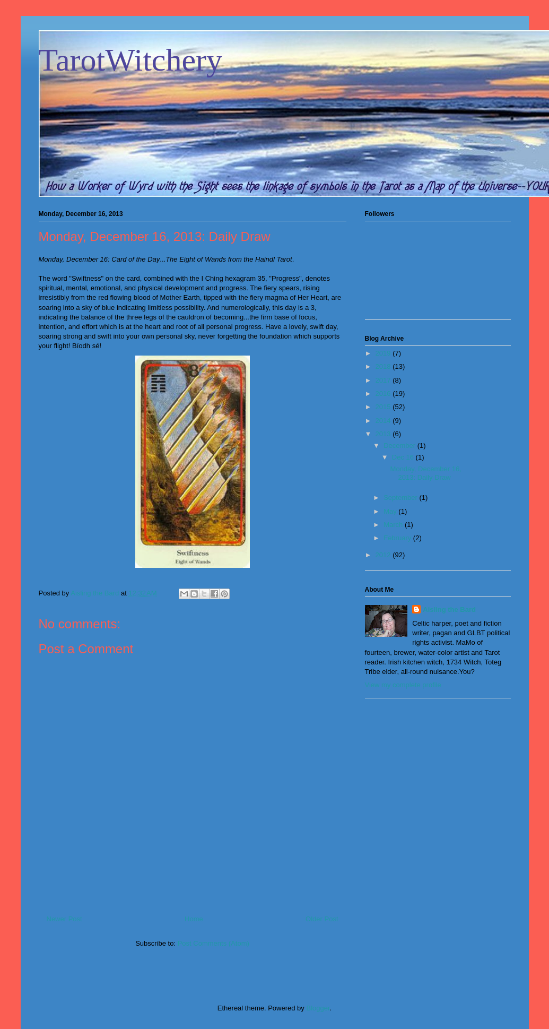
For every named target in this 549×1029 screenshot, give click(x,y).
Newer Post (64, 919)
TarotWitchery (131, 59)
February (398, 538)
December (400, 445)
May (391, 511)
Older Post (322, 919)
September (401, 497)
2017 (384, 380)
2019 (384, 353)
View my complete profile (403, 685)
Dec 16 (404, 457)
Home (194, 919)
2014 (384, 421)
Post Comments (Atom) (213, 943)
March (394, 525)
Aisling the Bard (449, 609)
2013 (384, 434)
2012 (384, 555)
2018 (384, 366)
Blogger (317, 1008)
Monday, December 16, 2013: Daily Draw (425, 473)
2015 (384, 407)
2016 (384, 393)
